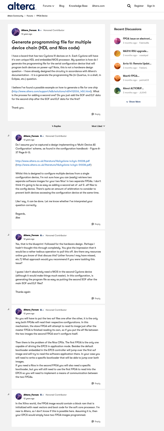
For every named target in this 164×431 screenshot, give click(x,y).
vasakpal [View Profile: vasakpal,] (143, 55)
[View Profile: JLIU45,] (117, 91)
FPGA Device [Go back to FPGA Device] (42, 16)
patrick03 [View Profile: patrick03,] (144, 80)
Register (139, 5)
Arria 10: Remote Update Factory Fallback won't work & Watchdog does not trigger (137, 63)
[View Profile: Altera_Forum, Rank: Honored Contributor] (16, 32)
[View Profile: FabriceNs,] (117, 41)
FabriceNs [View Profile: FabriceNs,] (144, 43)
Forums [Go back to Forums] (30, 16)
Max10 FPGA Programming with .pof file (136, 76)
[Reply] (96, 114)
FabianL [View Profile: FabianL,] (143, 67)
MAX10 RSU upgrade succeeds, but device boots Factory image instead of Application (135, 51)
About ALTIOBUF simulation (132, 88)
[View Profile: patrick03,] (117, 78)
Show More (133, 101)
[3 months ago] (130, 43)
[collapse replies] (9, 136)
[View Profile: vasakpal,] (117, 53)
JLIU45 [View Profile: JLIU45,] (142, 92)
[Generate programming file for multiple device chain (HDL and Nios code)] (29, 139)
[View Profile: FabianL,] (117, 66)
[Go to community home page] (22, 6)
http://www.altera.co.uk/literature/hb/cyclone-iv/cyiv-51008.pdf (53, 161)
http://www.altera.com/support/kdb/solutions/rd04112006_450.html (51, 91)
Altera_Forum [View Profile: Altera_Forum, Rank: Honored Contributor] (29, 30)
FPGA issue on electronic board (137, 38)
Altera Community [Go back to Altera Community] (15, 16)
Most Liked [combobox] (98, 126)
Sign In (151, 5)
